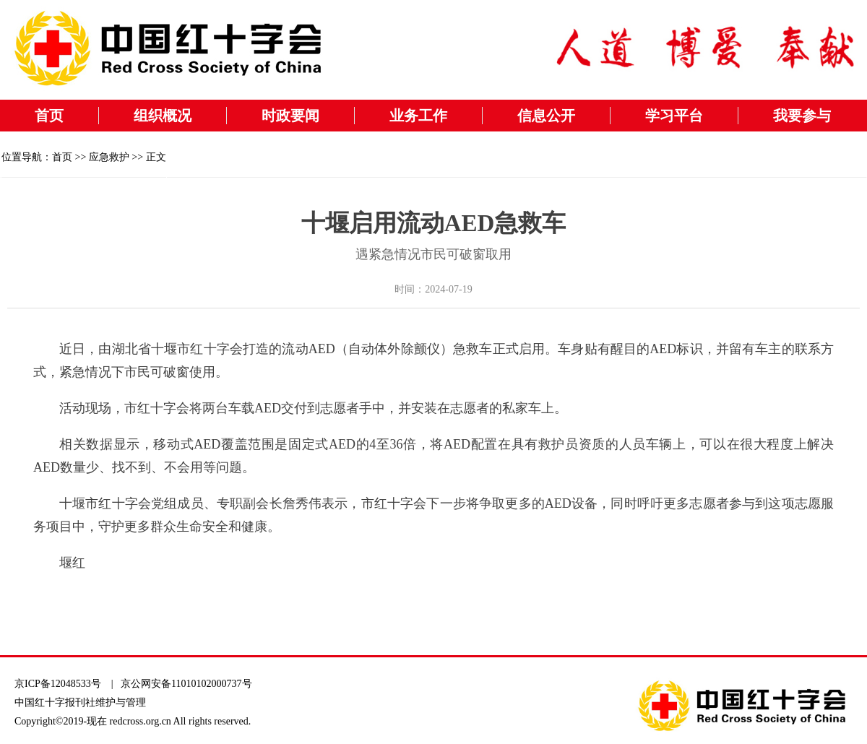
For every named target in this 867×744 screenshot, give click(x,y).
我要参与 (802, 116)
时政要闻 (290, 116)
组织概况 (162, 116)
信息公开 (546, 116)
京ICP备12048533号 (57, 683)
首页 (49, 116)
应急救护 (109, 157)
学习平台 (674, 116)
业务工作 (418, 116)
